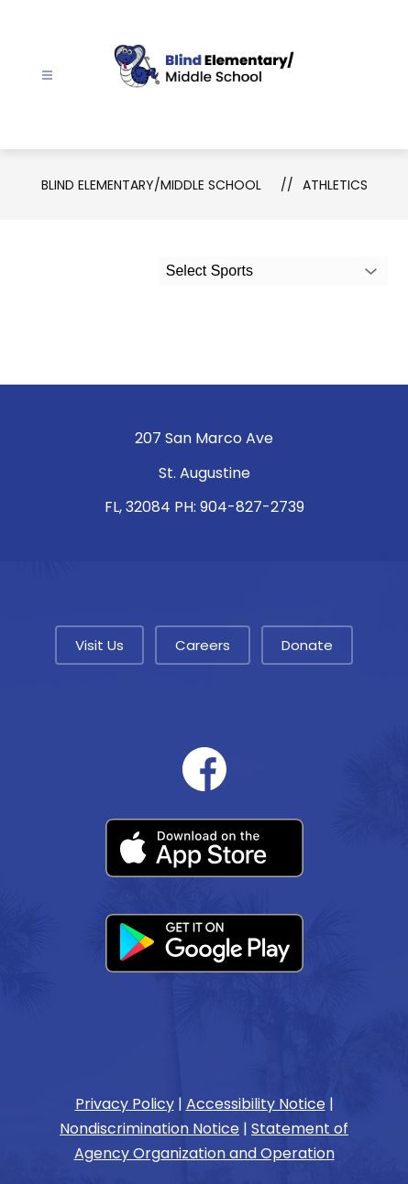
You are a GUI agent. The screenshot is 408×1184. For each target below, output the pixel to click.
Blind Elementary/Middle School (151, 185)
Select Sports (209, 270)
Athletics (335, 185)
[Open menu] (47, 75)
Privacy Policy (124, 1103)
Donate (307, 645)
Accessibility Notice (255, 1103)
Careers (202, 645)
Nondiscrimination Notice (149, 1128)
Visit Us (99, 645)
